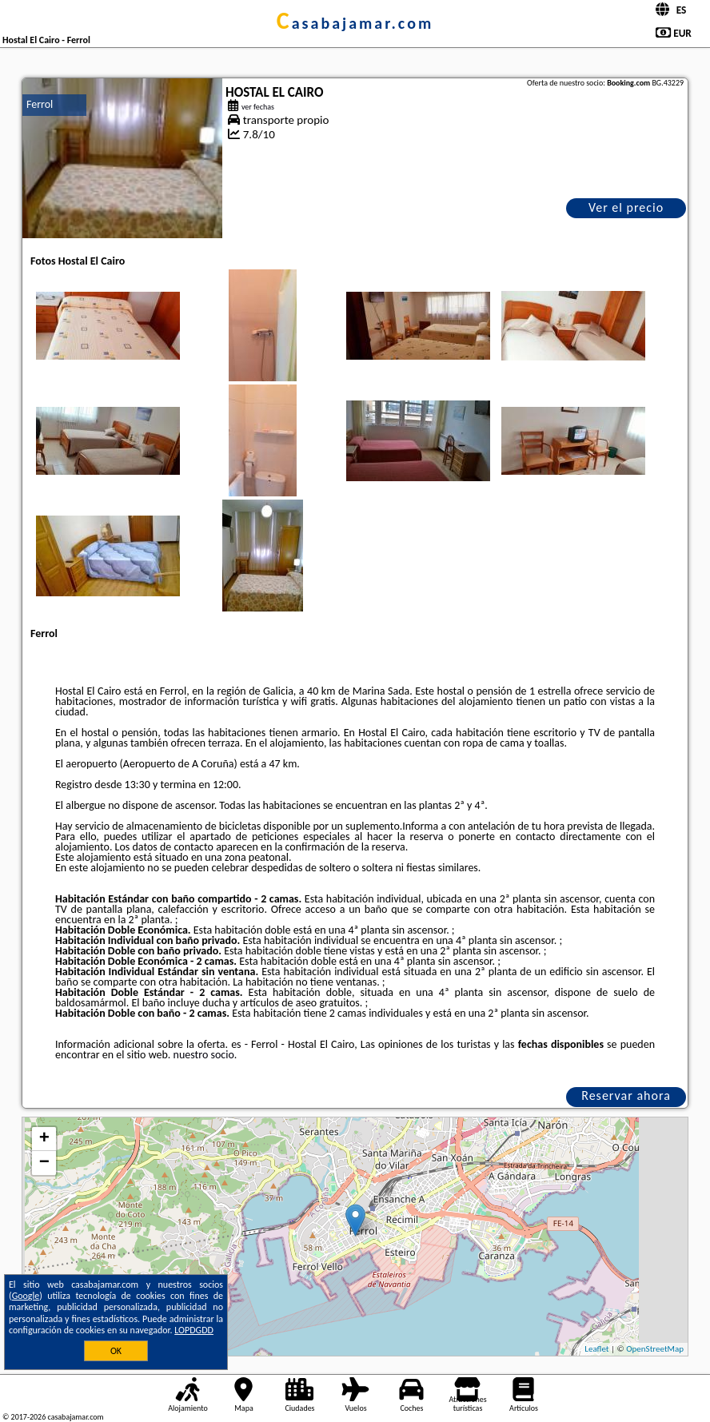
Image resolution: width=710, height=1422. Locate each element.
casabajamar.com (355, 23)
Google (26, 1295)
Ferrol (39, 104)
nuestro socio (204, 1055)
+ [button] (44, 1139)
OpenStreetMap (655, 1349)
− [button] (44, 1163)
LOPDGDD (193, 1330)
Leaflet (596, 1349)
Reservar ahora (626, 1095)
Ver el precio (626, 207)
